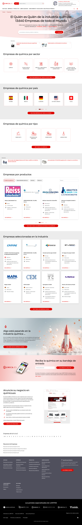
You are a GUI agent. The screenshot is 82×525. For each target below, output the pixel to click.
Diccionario (5, 487)
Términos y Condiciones (15, 517)
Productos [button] (16, 8)
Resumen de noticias (7, 468)
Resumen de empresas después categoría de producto (15, 448)
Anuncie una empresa (20, 468)
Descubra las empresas (21, 462)
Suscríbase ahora (67, 470)
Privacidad (25, 517)
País (45, 26)
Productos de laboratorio (34, 464)
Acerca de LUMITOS (19, 513)
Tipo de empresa (53, 26)
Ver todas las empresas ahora (41, 309)
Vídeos (4, 489)
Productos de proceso (33, 466)
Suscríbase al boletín (65, 367)
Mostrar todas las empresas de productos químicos (41, 225)
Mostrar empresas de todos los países (41, 113)
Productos (18, 487)
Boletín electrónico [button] (48, 8)
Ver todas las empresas (41, 147)
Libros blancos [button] (24, 8)
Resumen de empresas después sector (11, 446)
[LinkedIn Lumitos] (78, 517)
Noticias (18, 485)
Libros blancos (19, 489)
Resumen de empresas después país (11, 452)
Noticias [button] (4, 8)
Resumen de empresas (21, 470)
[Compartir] (74, 9)
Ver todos (39, 376)
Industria (40, 26)
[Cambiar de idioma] (77, 9)
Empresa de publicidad (12, 423)
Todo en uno (19, 491)
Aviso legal (5, 517)
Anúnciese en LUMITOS (8, 513)
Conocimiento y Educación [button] (36, 8)
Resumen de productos (34, 470)
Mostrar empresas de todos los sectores (41, 77)
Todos (16, 3)
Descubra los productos (34, 462)
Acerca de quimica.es (30, 513)
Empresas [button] (10, 8)
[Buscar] (43, 3)
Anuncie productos (33, 468)
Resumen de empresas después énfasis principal (13, 450)
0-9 (5, 436)
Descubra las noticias (8, 462)
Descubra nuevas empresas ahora (15, 346)
